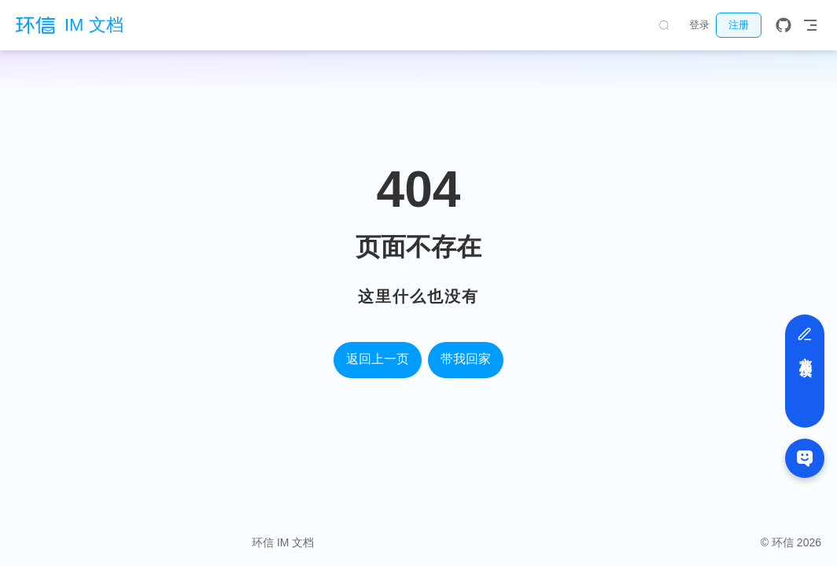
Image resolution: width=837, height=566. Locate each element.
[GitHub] (783, 25)
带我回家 (466, 359)
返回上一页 (377, 359)
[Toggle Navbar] (810, 25)
